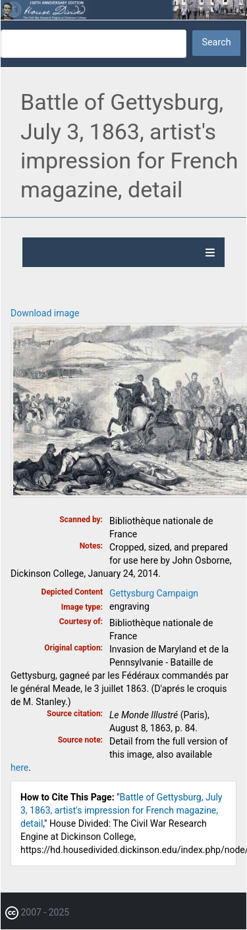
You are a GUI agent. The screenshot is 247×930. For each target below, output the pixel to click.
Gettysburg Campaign (153, 593)
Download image (45, 313)
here (19, 767)
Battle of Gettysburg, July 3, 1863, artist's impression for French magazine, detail (121, 810)
